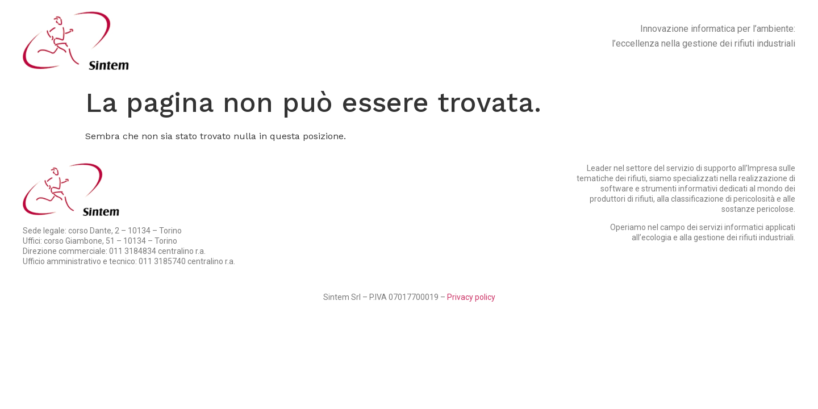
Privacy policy (471, 297)
